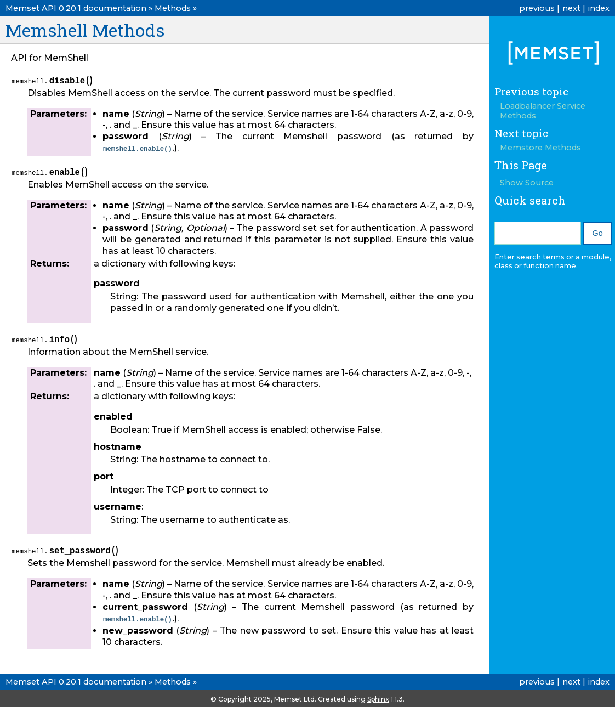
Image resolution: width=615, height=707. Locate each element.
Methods (173, 8)
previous (537, 8)
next (571, 8)
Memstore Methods (540, 147)
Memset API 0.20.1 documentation (75, 8)
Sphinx (378, 698)
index (599, 8)
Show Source (527, 183)
